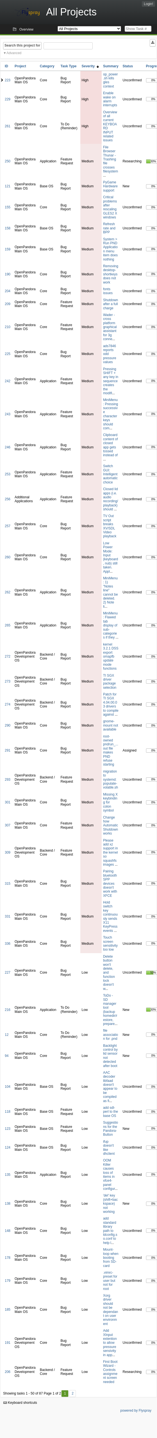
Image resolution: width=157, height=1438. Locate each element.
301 (7, 802)
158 (7, 228)
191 (7, 1343)
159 (7, 249)
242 (7, 381)
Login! (148, 4)
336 (7, 944)
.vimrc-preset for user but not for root (110, 1281)
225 (7, 354)
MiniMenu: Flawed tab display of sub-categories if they (110, 625)
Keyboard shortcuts (20, 1403)
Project (20, 66)
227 (7, 972)
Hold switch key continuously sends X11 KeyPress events (110, 916)
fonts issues (108, 291)
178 (7, 1258)
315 (7, 884)
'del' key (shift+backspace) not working (110, 1203)
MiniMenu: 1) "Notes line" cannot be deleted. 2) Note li (110, 592)
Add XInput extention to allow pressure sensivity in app (110, 1343)
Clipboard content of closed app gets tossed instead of (110, 445)
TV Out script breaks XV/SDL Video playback (109, 526)
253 (7, 474)
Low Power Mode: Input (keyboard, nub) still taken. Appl (110, 557)
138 (7, 1204)
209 (7, 304)
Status (128, 66)
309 (7, 852)
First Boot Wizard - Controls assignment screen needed (110, 1372)
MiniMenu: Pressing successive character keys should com (110, 414)
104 (7, 1087)
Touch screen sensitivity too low (110, 943)
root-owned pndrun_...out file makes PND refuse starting (110, 750)
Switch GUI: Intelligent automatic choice (110, 474)
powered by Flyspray (135, 1410)
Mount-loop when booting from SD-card (111, 1258)
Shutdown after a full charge (110, 304)
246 (7, 447)
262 (7, 592)
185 (7, 1310)
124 (7, 1147)
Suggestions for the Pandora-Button (110, 1129)
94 (6, 1056)
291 (7, 750)
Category (47, 66)
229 (7, 99)
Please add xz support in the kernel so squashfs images (110, 852)
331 (7, 916)
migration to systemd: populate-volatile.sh (110, 779)
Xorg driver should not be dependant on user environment (110, 1310)
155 (7, 207)
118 (7, 1112)
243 (7, 414)
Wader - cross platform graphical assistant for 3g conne (110, 327)
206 (7, 1372)
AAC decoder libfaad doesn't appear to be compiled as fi (110, 1087)
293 (7, 780)
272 (7, 656)
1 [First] (65, 1393)
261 (7, 126)
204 (7, 291)
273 (7, 681)
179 (7, 1281)
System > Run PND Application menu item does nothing (110, 249)
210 (7, 327)
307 (7, 825)
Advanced (13, 53)
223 (7, 80)
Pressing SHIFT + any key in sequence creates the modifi (110, 381)
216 (7, 1010)
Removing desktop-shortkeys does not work (110, 274)
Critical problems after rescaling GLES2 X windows (110, 207)
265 (7, 625)
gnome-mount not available (110, 725)
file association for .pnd (110, 1035)
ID (6, 66)
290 (7, 725)
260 (7, 557)
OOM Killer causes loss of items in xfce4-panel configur (109, 1174)
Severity (90, 66)
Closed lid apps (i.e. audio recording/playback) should (110, 499)
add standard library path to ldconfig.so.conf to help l (110, 1230)
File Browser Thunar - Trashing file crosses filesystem (110, 159)
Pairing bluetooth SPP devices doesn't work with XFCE (110, 883)
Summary (111, 66)
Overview (26, 29)
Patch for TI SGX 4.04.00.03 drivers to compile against (111, 704)
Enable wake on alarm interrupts (110, 99)
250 (7, 161)
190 (7, 274)
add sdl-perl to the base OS (110, 1112)
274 (7, 704)
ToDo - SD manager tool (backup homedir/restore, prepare (110, 1010)
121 (7, 186)
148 (7, 1231)
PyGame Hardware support (110, 186)
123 (7, 1129)
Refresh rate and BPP (109, 228)
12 (6, 1035)
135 (7, 1175)
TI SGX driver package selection (109, 682)
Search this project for (22, 45)
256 (7, 499)
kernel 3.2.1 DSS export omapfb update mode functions (111, 656)
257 (7, 526)
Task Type (68, 66)
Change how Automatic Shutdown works (110, 825)
